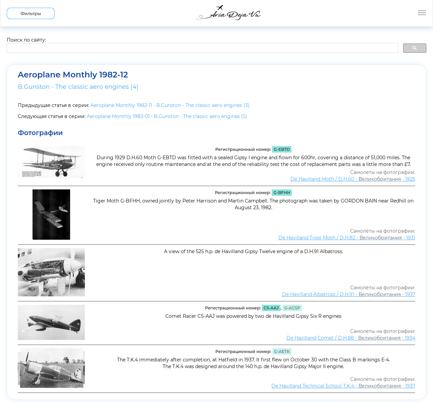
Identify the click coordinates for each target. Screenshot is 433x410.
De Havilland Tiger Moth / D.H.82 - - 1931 (346, 238)
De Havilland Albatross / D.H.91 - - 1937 (348, 294)
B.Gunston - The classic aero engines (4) (78, 87)
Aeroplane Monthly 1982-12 (73, 74)
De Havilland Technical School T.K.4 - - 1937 (343, 386)
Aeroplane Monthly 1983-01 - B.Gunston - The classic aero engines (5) (167, 116)
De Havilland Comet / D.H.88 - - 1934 (350, 338)
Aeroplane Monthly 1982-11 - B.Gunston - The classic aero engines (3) (170, 105)
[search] (202, 48)
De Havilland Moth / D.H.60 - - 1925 (352, 179)
